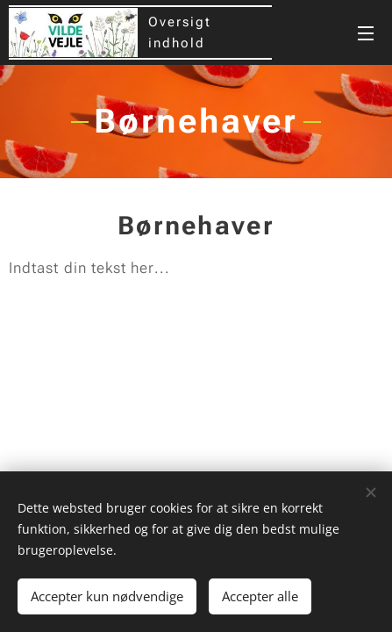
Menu (366, 33)
